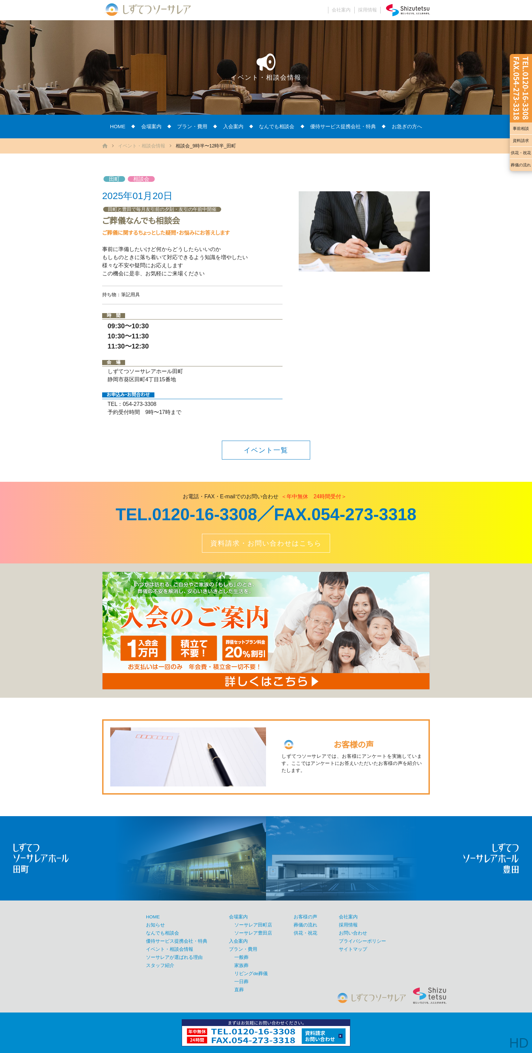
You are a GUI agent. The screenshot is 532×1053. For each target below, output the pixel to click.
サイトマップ (353, 949)
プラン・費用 (192, 126)
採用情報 (367, 9)
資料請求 (521, 140)
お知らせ (155, 924)
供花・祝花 (521, 152)
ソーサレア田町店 (253, 924)
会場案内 (151, 126)
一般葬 (241, 957)
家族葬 (241, 965)
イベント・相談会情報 (141, 145)
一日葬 (241, 981)
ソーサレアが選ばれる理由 (174, 957)
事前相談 (521, 128)
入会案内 (233, 126)
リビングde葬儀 (251, 973)
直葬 (239, 989)
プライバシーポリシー (362, 941)
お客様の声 (305, 916)
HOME (117, 126)
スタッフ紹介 (160, 965)
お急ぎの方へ (407, 126)
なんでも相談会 (276, 126)
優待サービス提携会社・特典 (343, 126)
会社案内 (341, 9)
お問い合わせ (353, 933)
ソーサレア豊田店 (253, 933)
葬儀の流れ (521, 165)
